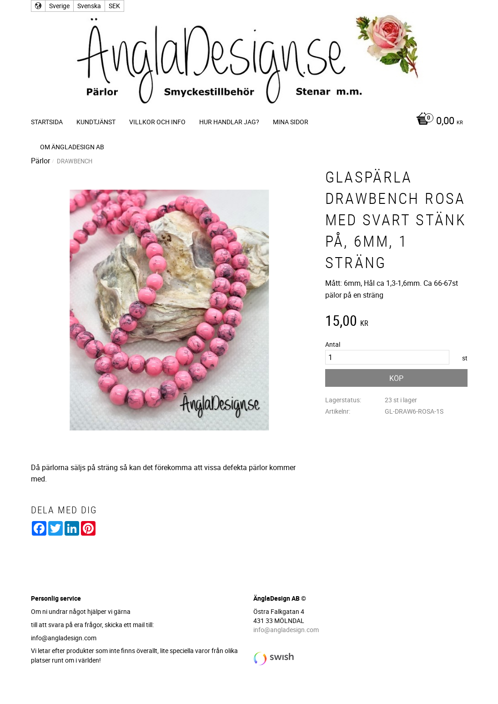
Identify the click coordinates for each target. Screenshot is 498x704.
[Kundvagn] (437, 121)
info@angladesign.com (286, 629)
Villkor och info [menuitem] (157, 121)
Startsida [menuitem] (47, 121)
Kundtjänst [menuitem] (96, 121)
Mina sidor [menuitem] (290, 121)
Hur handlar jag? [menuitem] (229, 121)
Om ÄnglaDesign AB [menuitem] (72, 146)
